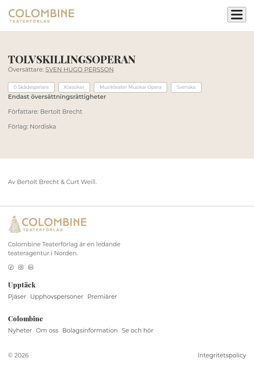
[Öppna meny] (237, 14)
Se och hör (137, 330)
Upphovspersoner (56, 296)
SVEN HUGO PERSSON (79, 69)
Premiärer (102, 296)
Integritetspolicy (222, 355)
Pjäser (17, 296)
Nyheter (20, 330)
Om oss (47, 330)
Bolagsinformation (90, 330)
